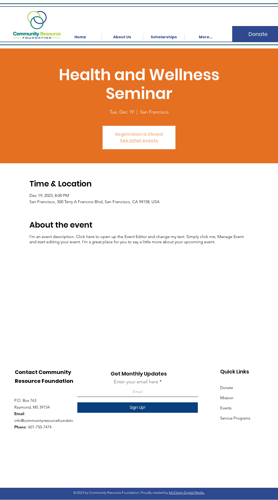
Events (225, 407)
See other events (139, 140)
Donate (226, 387)
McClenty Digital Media (187, 493)
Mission (226, 397)
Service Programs (235, 418)
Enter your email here (136, 381)
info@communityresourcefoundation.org (49, 420)
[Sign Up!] (137, 407)
